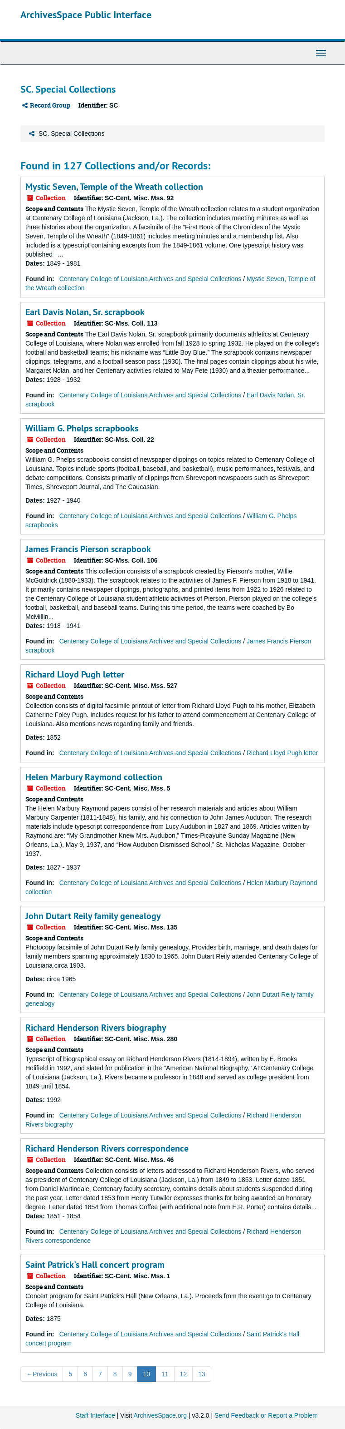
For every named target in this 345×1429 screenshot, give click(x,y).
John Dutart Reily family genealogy (93, 916)
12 (183, 1374)
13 (201, 1374)
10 (146, 1374)
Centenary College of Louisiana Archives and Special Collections (150, 278)
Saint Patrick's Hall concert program (95, 1265)
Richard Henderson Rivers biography (95, 1027)
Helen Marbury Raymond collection (93, 777)
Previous (41, 1374)
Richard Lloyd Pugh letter (74, 674)
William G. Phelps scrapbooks (81, 428)
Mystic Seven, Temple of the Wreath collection (114, 187)
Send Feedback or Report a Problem (266, 1415)
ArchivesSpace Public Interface (85, 14)
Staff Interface (95, 1415)
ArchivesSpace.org (160, 1415)
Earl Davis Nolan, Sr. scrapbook (85, 312)
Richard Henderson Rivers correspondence (107, 1148)
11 (165, 1374)
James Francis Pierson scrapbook (88, 549)
